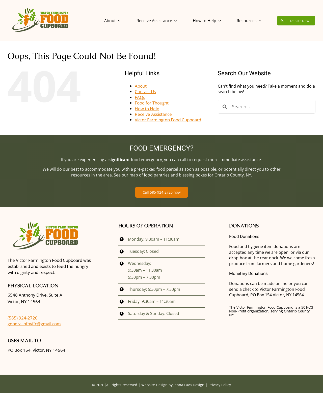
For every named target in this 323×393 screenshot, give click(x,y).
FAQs (140, 97)
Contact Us (145, 91)
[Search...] (266, 107)
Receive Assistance (153, 114)
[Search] (225, 107)
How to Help (147, 109)
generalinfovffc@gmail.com (34, 324)
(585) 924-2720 (23, 318)
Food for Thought (152, 103)
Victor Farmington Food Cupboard (168, 120)
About (141, 86)
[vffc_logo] (40, 8)
